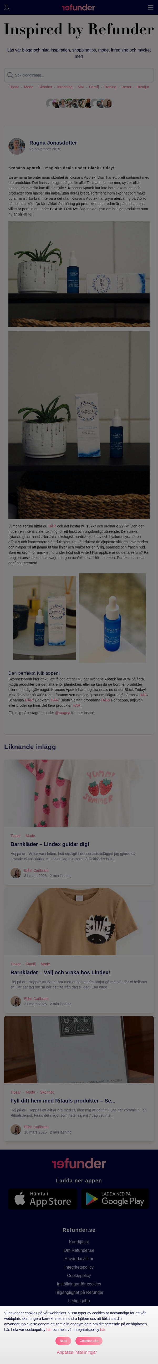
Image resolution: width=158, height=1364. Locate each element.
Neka (63, 1341)
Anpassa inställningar (77, 1352)
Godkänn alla (89, 1341)
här (49, 1329)
